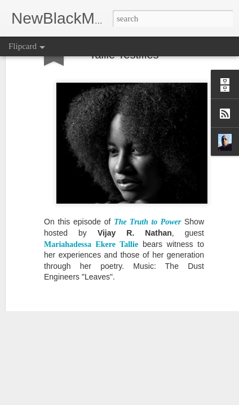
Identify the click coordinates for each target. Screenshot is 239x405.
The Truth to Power (147, 164)
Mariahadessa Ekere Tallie (91, 186)
